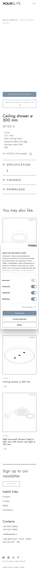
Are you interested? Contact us (20, 103)
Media (5, 505)
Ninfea (5, 378)
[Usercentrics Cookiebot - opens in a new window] (28, 246)
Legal (4, 567)
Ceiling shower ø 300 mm (16, 381)
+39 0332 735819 (10, 529)
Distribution (8, 510)
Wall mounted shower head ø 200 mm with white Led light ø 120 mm (19, 442)
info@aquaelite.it (10, 534)
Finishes (6, 501)
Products (6, 496)
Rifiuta (19, 325)
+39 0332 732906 (10, 526)
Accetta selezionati (19, 319)
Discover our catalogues (19, 94)
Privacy (10, 567)
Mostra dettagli (27, 307)
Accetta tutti (19, 313)
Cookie (15, 567)
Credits (21, 567)
